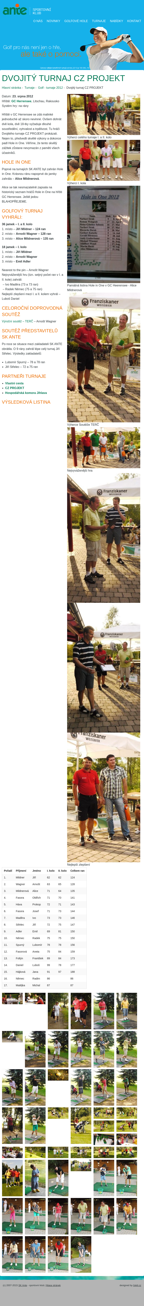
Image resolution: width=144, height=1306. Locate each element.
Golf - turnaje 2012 (50, 87)
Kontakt (134, 21)
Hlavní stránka (11, 87)
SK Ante (22, 1285)
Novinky (53, 21)
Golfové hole (76, 21)
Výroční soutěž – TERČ (17, 321)
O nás (38, 21)
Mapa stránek (53, 1285)
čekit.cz (137, 1285)
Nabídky (116, 21)
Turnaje (99, 21)
